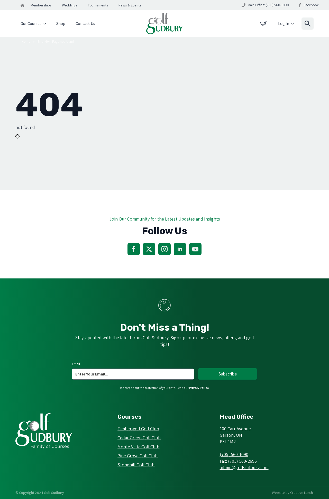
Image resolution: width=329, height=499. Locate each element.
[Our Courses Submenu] (46, 23)
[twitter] (149, 249)
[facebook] (133, 249)
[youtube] (195, 249)
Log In (283, 23)
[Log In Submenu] (294, 23)
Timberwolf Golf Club (138, 429)
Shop (60, 23)
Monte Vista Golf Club (138, 447)
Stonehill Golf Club (135, 465)
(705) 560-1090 (234, 454)
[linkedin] (180, 249)
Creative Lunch (301, 492)
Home (26, 41)
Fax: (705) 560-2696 (238, 461)
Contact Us (85, 23)
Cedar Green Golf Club (139, 438)
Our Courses (31, 23)
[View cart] (263, 24)
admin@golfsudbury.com (244, 467)
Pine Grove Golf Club (137, 456)
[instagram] (164, 249)
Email (76, 364)
